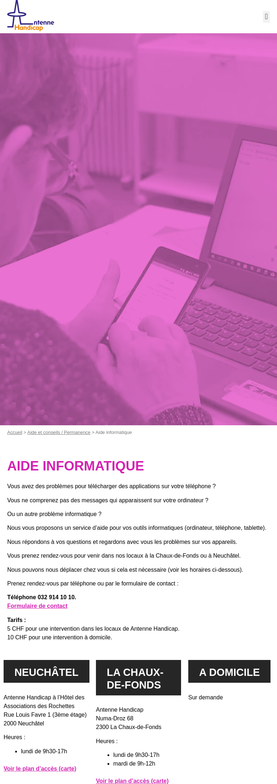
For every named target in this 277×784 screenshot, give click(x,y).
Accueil (14, 432)
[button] (266, 17)
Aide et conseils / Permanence (59, 432)
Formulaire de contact (37, 606)
